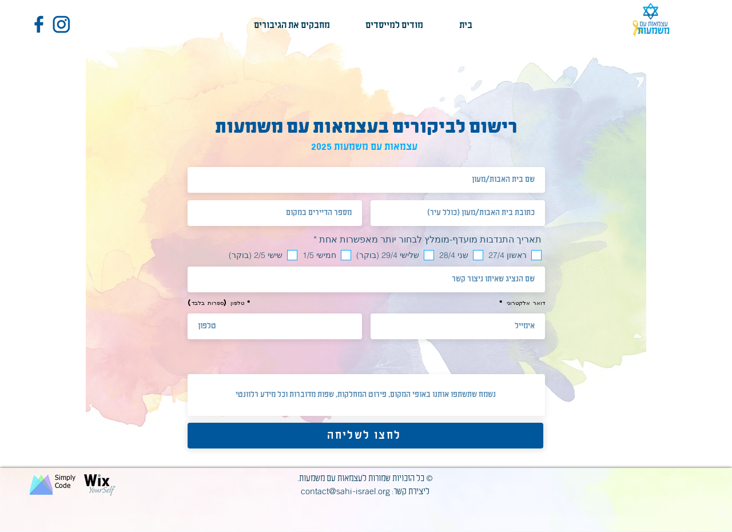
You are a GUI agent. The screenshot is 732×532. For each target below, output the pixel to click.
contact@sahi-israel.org (345, 491)
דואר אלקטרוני (526, 302)
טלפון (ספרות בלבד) (216, 302)
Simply (65, 478)
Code (62, 486)
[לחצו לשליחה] (365, 435)
